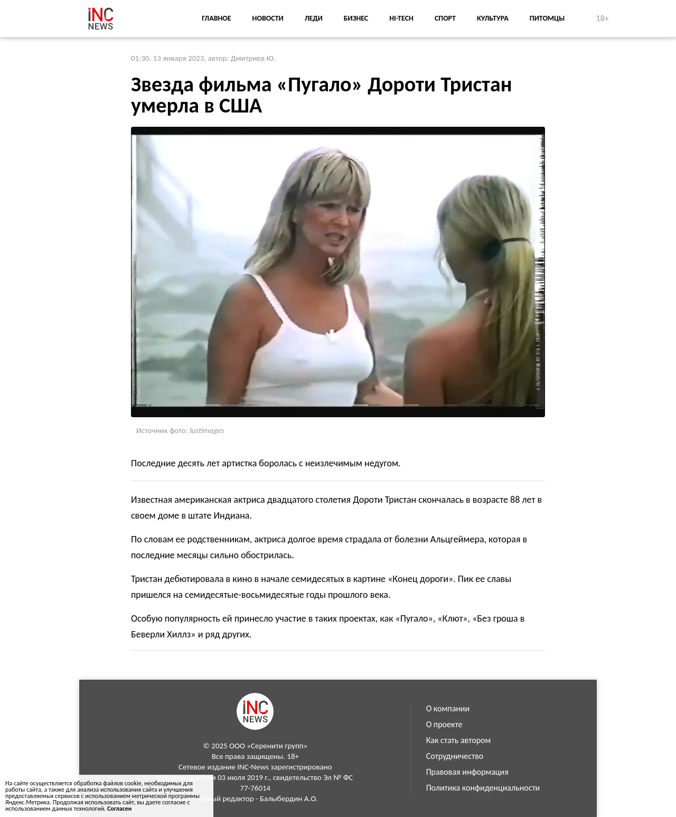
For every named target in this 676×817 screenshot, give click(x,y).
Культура (493, 18)
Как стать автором (458, 740)
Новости (268, 18)
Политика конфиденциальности (483, 788)
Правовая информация (467, 772)
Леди (314, 18)
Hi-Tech (401, 18)
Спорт (445, 18)
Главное (216, 18)
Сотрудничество (455, 756)
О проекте (444, 724)
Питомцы (547, 18)
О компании (448, 708)
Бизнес (356, 18)
